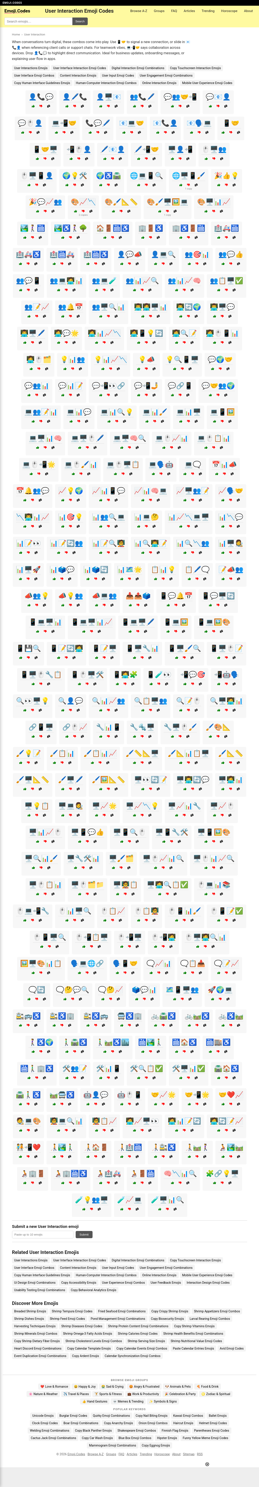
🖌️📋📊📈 (100, 753)
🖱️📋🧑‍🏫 (146, 911)
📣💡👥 (70, 596)
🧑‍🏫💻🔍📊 (66, 1121)
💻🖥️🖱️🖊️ (87, 438)
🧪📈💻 (129, 1200)
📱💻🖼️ (175, 622)
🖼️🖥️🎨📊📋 (41, 963)
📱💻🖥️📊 (45, 622)
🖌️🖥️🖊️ (70, 779)
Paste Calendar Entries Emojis (193, 1348)
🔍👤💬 (70, 701)
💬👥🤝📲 (180, 97)
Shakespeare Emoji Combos (137, 1430)
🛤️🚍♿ (62, 1095)
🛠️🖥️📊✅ (188, 1068)
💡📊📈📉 (110, 359)
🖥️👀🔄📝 (150, 779)
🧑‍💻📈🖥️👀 (142, 1121)
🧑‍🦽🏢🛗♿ (70, 1173)
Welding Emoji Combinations (49, 1430)
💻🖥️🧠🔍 (129, 438)
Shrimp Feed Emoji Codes (67, 1318)
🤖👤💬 (95, 1095)
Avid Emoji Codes (232, 1348)
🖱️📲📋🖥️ (91, 937)
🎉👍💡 (226, 175)
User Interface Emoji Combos (34, 75)
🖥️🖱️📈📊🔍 (163, 858)
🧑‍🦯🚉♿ (163, 1147)
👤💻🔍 (163, 254)
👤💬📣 (129, 254)
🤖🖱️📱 (129, 1095)
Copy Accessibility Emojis (78, 1282)
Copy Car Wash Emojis (97, 1438)
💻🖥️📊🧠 (45, 438)
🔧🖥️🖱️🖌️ (180, 727)
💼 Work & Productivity (143, 1394)
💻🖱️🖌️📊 (81, 464)
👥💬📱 (28, 280)
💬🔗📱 (180, 386)
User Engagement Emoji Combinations (166, 75)
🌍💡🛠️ (74, 175)
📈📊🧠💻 (150, 491)
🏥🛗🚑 (62, 254)
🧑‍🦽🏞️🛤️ (230, 1147)
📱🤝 (231, 123)
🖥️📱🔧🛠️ (171, 832)
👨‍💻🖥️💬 (222, 307)
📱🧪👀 (158, 674)
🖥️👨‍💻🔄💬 (192, 779)
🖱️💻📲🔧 (32, 911)
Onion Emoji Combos (153, 1423)
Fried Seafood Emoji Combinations (122, 1311)
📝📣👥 (230, 569)
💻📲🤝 (64, 123)
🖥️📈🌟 (104, 806)
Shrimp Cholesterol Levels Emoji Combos (93, 1341)
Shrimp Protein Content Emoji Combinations (138, 1326)
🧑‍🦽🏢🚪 (32, 1173)
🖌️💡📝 (28, 753)
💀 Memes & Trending (128, 1401)
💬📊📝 (70, 386)
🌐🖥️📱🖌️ (188, 175)
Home (16, 34)
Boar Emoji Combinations (80, 1423)
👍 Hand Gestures (94, 1401)
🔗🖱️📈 (74, 727)
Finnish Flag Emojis (175, 1430)
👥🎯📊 (197, 254)
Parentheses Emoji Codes (211, 1430)
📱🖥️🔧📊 (142, 648)
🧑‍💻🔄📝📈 (226, 1121)
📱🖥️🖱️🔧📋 (41, 674)
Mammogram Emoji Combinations (112, 1445)
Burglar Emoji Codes (73, 1415)
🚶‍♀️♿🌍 (41, 1042)
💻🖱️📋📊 (213, 438)
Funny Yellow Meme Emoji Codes (205, 1438)
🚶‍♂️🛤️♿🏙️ (112, 1042)
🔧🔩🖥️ (142, 727)
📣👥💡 (36, 596)
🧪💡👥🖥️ (91, 1200)
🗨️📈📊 (158, 963)
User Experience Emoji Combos (123, 1282)
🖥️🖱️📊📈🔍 (214, 858)
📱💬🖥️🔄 (218, 596)
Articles (189, 11)
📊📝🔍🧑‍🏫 (108, 543)
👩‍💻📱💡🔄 (146, 333)
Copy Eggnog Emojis (156, 1445)
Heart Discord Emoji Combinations (38, 1348)
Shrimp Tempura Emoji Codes (72, 1311)
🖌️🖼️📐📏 (108, 779)
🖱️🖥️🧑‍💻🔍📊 (205, 937)
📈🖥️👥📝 (192, 491)
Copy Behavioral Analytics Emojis (93, 1290)
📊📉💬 (230, 517)
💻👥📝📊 (41, 412)
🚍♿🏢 (129, 1016)
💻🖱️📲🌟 (38, 464)
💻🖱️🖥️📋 (123, 464)
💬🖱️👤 (30, 123)
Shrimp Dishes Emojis (29, 1318)
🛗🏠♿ (184, 1042)
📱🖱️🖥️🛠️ (87, 674)
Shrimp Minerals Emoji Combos (35, 1333)
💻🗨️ (192, 464)
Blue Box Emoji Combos (134, 1438)
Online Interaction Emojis (159, 83)
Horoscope (229, 11)
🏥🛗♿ (95, 254)
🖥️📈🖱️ (222, 806)
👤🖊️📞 (74, 97)
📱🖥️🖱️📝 (226, 648)
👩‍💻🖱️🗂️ (38, 359)
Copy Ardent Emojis (85, 1356)
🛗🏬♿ (218, 1042)
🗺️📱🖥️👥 (182, 990)
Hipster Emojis (167, 1438)
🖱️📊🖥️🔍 (74, 911)
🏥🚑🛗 (226, 228)
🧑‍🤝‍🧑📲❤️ (28, 1147)
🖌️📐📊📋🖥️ (188, 753)
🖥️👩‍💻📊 (230, 779)
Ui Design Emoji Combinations (35, 1282)
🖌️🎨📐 (218, 727)
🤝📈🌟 (163, 1095)
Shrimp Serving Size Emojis (146, 1341)
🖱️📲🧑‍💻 (163, 937)
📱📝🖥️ (104, 648)
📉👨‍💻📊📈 (32, 517)
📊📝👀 (28, 543)
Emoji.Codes (76, 1454)
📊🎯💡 (70, 517)
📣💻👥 (104, 596)
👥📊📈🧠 (184, 280)
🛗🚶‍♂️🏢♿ (37, 1068)
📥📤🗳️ (138, 596)
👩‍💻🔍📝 (184, 333)
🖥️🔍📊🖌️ (41, 858)
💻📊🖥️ (188, 412)
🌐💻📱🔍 (146, 175)
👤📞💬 (41, 97)
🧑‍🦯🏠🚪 (95, 1147)
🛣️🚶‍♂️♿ (28, 1095)
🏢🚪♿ (150, 228)
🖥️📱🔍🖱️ (129, 832)
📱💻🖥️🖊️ (138, 622)
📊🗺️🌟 (129, 569)
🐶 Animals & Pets (178, 1386)
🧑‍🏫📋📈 (104, 1121)
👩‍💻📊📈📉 (104, 333)
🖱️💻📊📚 (213, 884)
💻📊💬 (78, 412)
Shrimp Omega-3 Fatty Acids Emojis (87, 1333)
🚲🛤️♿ (197, 1016)
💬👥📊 (36, 386)
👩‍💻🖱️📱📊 (222, 333)
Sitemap (189, 1454)
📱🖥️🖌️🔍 (184, 648)
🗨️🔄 (37, 990)
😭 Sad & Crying (112, 1386)
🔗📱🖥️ (41, 727)
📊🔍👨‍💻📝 (150, 543)
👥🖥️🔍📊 (108, 307)
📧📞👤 (165, 123)
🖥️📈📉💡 (142, 806)
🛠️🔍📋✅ (146, 1068)
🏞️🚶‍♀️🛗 (32, 228)
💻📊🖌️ (154, 412)
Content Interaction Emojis (78, 75)
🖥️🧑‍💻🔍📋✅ (167, 884)
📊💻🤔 (146, 517)
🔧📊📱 (108, 727)
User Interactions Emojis (31, 68)
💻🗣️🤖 (160, 464)
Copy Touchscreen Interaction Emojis (195, 68)
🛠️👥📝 (74, 1068)
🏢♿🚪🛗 (188, 228)
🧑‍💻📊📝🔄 (184, 1121)
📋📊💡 (163, 569)
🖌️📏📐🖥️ (142, 753)
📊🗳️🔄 (95, 569)
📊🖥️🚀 (28, 569)
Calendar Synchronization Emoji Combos (133, 1356)
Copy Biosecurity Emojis (167, 1318)
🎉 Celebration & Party (180, 1394)
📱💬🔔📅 (176, 596)
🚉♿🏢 (62, 1016)
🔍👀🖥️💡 (32, 701)
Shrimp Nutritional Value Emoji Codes (196, 1341)
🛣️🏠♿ (226, 1068)
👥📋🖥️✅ (226, 280)
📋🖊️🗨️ (197, 569)
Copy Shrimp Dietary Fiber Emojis (37, 1341)
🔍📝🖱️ (188, 701)
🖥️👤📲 (180, 149)
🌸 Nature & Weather (43, 1394)
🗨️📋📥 (192, 963)
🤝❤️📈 (230, 1095)
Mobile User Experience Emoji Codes (207, 83)
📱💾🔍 (28, 648)
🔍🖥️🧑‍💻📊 (226, 701)
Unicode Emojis (43, 1415)
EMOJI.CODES (12, 2)
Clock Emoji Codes (45, 1423)
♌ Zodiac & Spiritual (215, 1394)
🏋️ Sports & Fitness (108, 1394)
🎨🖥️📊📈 (213, 202)
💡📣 (146, 359)
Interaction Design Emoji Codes (208, 1282)
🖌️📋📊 (62, 753)
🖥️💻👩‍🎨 (70, 806)
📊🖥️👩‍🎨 (230, 543)
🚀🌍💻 (220, 990)
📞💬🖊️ (97, 123)
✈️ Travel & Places (76, 1394)
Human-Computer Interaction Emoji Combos (106, 83)
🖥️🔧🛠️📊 (83, 858)
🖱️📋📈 (112, 911)
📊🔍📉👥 (192, 543)
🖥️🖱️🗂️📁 (87, 884)
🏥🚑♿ (28, 254)
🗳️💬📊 (144, 990)
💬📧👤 (218, 97)
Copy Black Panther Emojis (93, 1430)
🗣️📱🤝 (125, 963)
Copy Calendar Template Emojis (89, 1348)
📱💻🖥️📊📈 (92, 622)
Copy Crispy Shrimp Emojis (169, 1311)
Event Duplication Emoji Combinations (40, 1356)
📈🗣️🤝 (230, 491)
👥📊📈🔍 (142, 280)
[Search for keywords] (38, 21)
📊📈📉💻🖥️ (188, 517)
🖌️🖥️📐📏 (32, 779)
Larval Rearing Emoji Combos (210, 1318)
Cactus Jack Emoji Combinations (53, 1438)
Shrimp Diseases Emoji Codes (81, 1326)
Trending (208, 11)
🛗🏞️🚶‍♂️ (150, 1042)
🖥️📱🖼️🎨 (213, 832)
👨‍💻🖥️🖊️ (32, 333)
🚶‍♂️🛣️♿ (74, 1042)
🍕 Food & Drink (207, 1386)
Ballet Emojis (218, 1415)
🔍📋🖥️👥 (150, 701)
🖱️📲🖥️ (129, 937)
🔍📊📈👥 (108, 701)
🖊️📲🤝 (146, 149)
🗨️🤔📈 (110, 990)
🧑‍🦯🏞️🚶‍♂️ (62, 1147)
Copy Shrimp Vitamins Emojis (194, 1326)
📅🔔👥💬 (32, 491)
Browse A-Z (138, 11)
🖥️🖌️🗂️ (121, 858)
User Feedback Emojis (166, 1282)
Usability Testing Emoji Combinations (39, 1290)
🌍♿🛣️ (108, 175)
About (248, 11)
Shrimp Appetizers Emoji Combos (217, 1311)
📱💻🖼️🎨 (213, 622)
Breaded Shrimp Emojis (30, 1311)
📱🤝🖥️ (45, 149)
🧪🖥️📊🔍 (167, 1200)
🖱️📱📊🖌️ (184, 911)
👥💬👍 (230, 254)
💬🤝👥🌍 (218, 386)
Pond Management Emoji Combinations (118, 1318)
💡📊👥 (72, 359)
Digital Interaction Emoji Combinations (138, 68)
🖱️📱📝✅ (226, 911)
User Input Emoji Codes (118, 75)
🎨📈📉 (83, 202)
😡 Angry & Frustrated (144, 1386)
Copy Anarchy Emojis (118, 1423)
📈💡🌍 (70, 491)
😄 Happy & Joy (85, 1386)
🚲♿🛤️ (230, 1016)
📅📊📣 (224, 464)
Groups (159, 11)
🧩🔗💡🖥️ (222, 1173)
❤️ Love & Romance (54, 1386)
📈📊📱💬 (108, 491)
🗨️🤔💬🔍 (72, 990)
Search (80, 21)
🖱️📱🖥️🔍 (49, 937)
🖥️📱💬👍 (87, 832)
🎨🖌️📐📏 (121, 202)
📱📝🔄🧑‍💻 (66, 648)
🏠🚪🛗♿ (112, 228)
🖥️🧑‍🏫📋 (125, 884)
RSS (200, 1454)
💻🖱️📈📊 (171, 438)
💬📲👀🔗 (108, 386)
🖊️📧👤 (112, 149)
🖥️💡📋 (36, 806)
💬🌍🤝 (220, 359)
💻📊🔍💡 (117, 412)
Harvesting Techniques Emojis (35, 1326)
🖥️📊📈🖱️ (45, 832)
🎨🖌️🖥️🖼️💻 (167, 202)
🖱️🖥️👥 (214, 149)
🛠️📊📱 (108, 1068)
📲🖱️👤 (78, 149)
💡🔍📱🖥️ (182, 359)
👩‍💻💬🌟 (66, 333)
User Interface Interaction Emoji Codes (79, 68)
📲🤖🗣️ (226, 674)
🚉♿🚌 (95, 1016)
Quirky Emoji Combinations (111, 1415)
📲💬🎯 (192, 674)
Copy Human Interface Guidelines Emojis (42, 83)
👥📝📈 (36, 307)
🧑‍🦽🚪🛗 (142, 1173)
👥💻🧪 (104, 280)
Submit (84, 1234)
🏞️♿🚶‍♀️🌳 (70, 228)
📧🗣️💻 (199, 123)
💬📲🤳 (146, 386)
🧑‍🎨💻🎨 (28, 1121)
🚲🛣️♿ (163, 1016)
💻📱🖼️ (222, 412)
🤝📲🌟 (197, 1095)
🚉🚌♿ (28, 1016)
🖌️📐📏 (230, 753)
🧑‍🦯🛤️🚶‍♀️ (197, 1147)
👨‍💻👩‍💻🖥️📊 (150, 307)
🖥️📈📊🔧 (184, 806)
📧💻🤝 (131, 123)
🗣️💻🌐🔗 (87, 963)
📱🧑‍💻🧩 (125, 674)
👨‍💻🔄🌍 (188, 307)
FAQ (174, 11)
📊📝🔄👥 (66, 543)
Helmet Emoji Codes (213, 1423)
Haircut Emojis (183, 1423)
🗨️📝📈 (226, 963)
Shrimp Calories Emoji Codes (137, 1333)
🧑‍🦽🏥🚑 (108, 1173)
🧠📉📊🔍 (180, 1173)
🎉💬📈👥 (45, 202)
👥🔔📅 (70, 307)
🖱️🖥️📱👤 (37, 175)
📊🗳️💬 (62, 569)
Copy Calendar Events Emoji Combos (141, 1348)
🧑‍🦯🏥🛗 (129, 1147)
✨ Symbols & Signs (163, 1401)
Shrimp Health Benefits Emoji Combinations (193, 1333)
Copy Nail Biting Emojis (152, 1415)
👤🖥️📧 (108, 97)
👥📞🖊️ (142, 97)
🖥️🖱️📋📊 (45, 884)
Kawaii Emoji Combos (188, 1415)
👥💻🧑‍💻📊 (66, 280)
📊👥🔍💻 (108, 517)
